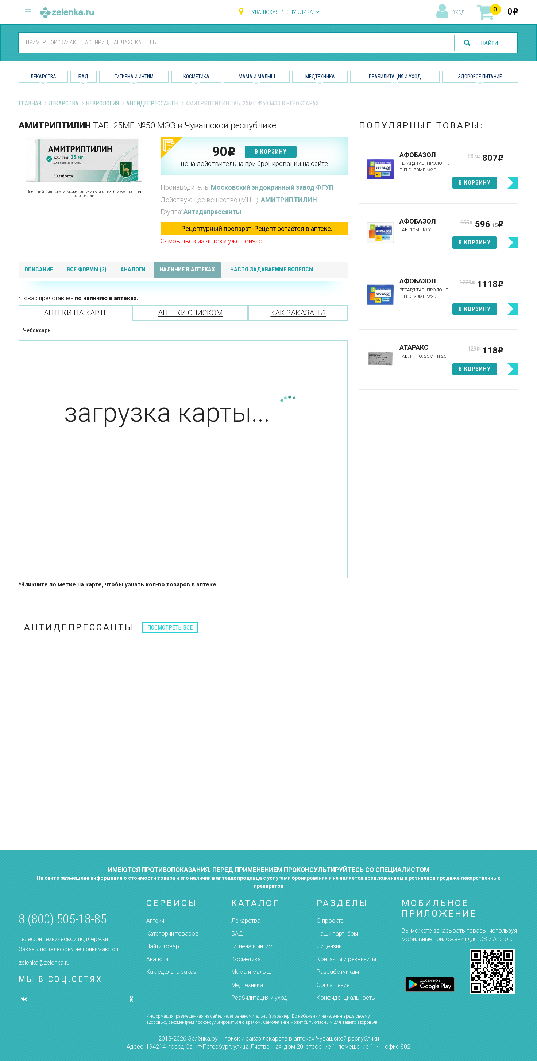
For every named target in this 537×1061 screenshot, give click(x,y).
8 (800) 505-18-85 (63, 919)
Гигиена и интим (252, 946)
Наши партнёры (337, 933)
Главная (30, 103)
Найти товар (162, 946)
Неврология (102, 103)
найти (489, 42)
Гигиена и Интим (134, 77)
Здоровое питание (480, 77)
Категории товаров (172, 933)
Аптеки (155, 920)
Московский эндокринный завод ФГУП (272, 187)
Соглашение (333, 984)
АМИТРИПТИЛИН (289, 200)
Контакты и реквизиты (346, 959)
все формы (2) (87, 269)
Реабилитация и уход (395, 77)
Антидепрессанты (152, 103)
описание (38, 269)
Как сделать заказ (171, 971)
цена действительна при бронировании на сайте (254, 163)
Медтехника (320, 77)
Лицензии (329, 946)
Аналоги (157, 959)
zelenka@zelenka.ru (44, 962)
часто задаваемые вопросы (271, 269)
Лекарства (43, 77)
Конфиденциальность (346, 997)
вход (458, 12)
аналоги (133, 269)
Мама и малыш (257, 77)
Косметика (196, 77)
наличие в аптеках (187, 269)
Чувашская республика (280, 12)
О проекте (330, 920)
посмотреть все (170, 627)
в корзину (271, 151)
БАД (83, 77)
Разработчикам (338, 971)
